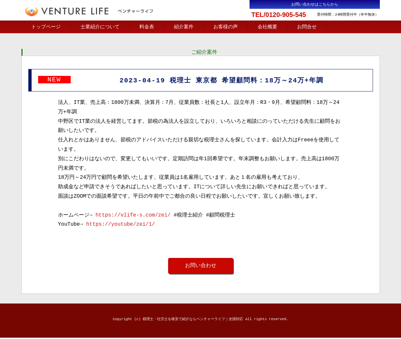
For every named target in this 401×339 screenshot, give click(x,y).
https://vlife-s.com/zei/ (132, 216)
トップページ (46, 27)
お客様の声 (225, 27)
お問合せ (307, 27)
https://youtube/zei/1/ (120, 225)
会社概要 (267, 27)
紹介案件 (183, 27)
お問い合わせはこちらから (314, 4)
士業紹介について (100, 27)
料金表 (146, 27)
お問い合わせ (200, 266)
